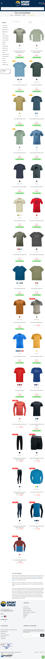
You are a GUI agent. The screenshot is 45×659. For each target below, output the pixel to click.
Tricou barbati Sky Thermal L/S (36, 492)
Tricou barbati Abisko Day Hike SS (36, 118)
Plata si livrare (26, 606)
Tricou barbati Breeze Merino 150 (19, 424)
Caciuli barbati (5, 46)
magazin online (4, 654)
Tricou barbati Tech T (19, 390)
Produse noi (3, 633)
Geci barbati (4, 25)
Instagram (5, 622)
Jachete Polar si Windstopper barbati (5, 31)
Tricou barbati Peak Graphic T (36, 390)
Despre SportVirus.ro (27, 610)
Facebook (2, 622)
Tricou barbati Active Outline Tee (36, 254)
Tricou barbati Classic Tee (36, 288)
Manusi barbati (5, 56)
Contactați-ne (26, 613)
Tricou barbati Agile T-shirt (19, 118)
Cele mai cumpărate (5, 635)
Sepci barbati (5, 48)
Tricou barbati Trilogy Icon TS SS (37, 220)
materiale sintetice (34, 578)
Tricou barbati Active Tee (19, 288)
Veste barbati (5, 27)
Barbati (4, 22)
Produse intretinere (4, 61)
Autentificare (3, 636)
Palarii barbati (5, 50)
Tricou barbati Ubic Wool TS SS (36, 152)
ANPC (24, 617)
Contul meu (3, 638)
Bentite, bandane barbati (5, 53)
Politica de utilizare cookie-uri (29, 612)
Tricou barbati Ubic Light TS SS (19, 254)
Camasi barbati (5, 37)
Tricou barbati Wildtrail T (36, 85)
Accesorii (4, 58)
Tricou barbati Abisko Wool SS (36, 356)
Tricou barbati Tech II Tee (19, 220)
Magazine (25, 615)
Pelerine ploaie (5, 64)
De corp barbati (5, 40)
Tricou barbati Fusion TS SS (20, 356)
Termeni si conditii (27, 608)
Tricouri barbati (5, 35)
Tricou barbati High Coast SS (19, 152)
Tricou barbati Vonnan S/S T (19, 322)
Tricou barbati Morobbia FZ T (36, 322)
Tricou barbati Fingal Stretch (36, 186)
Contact (36, 652)
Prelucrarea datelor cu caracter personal (9, 629)
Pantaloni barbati (4, 43)
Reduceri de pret (4, 631)
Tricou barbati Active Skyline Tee (20, 85)
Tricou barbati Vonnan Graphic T (19, 186)
